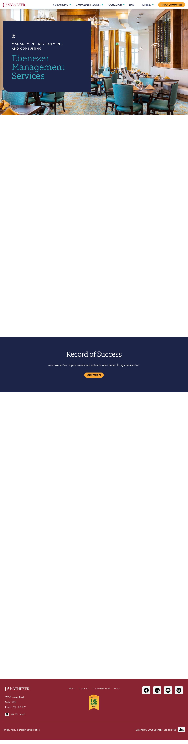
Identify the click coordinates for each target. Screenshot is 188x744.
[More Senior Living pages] (70, 5)
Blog (132, 4)
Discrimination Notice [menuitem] (29, 729)
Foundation (115, 4)
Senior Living (60, 4)
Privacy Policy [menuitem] (9, 729)
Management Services (87, 4)
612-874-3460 (17, 714)
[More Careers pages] (153, 5)
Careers (146, 4)
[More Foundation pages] (123, 5)
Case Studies (94, 375)
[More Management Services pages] (102, 5)
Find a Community (171, 4)
